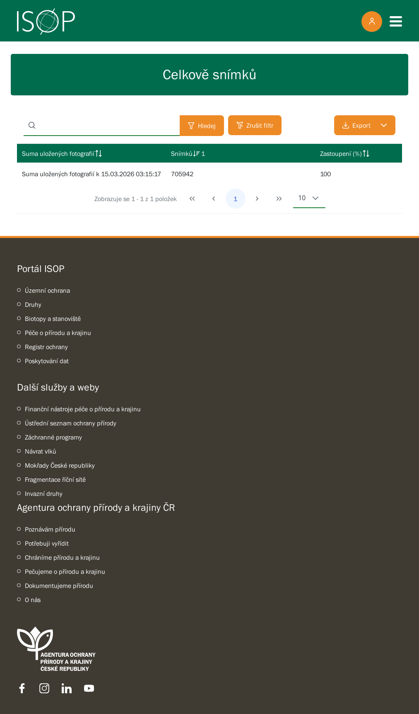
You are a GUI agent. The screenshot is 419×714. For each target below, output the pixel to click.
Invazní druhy (44, 493)
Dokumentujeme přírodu (59, 585)
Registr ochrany (46, 346)
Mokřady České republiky (60, 465)
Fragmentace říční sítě (55, 479)
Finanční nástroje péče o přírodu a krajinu (83, 409)
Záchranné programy (53, 437)
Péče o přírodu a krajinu (58, 332)
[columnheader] (91, 153)
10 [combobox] (302, 198)
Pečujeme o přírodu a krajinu (65, 571)
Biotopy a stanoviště (53, 318)
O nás (33, 599)
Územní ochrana (47, 290)
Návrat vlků (40, 451)
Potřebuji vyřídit (47, 543)
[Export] (364, 125)
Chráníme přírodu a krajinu (62, 557)
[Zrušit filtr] (255, 125)
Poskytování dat (47, 360)
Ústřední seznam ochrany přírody (70, 423)
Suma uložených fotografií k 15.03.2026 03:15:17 (91, 173)
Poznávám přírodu (50, 529)
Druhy (33, 304)
